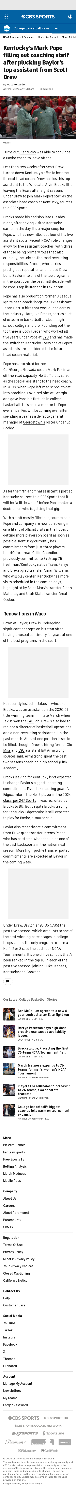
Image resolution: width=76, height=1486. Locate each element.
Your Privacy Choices (18, 1266)
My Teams (10, 1398)
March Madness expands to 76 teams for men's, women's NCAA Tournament (42, 1069)
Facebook (10, 1345)
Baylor (11, 158)
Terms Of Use (13, 1245)
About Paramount (16, 1213)
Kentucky (28, 152)
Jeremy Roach (54, 833)
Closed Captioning (16, 1274)
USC (52, 302)
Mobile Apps (12, 1181)
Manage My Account (17, 1384)
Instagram (10, 1338)
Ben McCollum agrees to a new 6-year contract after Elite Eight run (43, 1013)
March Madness (14, 1174)
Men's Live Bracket (48, 37)
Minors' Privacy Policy (18, 1259)
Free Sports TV (14, 1160)
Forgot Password (15, 1405)
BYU (46, 337)
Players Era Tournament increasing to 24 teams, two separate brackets (44, 1090)
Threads (9, 1359)
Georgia (61, 393)
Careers (9, 1206)
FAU (30, 721)
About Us (9, 1199)
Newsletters (12, 1391)
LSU (21, 750)
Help (6, 1298)
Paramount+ (12, 1220)
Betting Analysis (15, 1167)
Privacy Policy (13, 1252)
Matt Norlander (16, 84)
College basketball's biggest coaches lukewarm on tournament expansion (44, 1111)
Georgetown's (34, 422)
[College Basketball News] (31, 28)
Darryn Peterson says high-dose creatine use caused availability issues (42, 1032)
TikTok (8, 1331)
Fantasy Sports (14, 1153)
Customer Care (14, 1306)
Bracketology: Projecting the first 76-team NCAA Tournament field (43, 1051)
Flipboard (10, 1366)
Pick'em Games (14, 1145)
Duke (16, 833)
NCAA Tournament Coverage (18, 37)
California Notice (15, 1281)
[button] (57, 28)
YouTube (9, 1323)
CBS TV (8, 1227)
